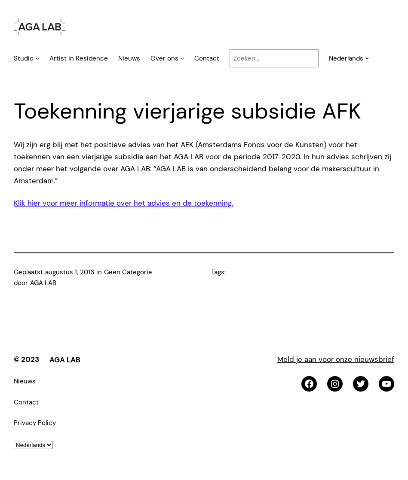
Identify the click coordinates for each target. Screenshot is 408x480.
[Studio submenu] (37, 58)
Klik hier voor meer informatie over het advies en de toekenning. (123, 203)
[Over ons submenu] (182, 58)
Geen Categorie (128, 272)
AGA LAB (64, 360)
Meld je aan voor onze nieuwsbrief (335, 359)
